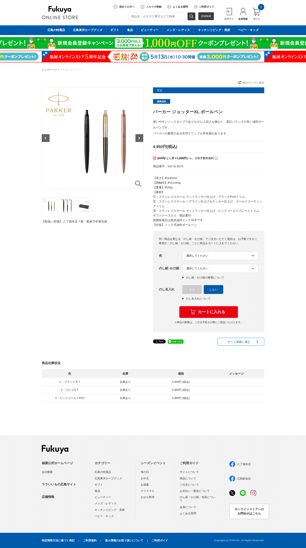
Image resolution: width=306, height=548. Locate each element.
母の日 (145, 472)
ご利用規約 (90, 540)
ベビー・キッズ (104, 516)
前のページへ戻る (253, 82)
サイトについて (189, 472)
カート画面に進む (239, 341)
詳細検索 (206, 16)
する (192, 289)
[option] (92, 138)
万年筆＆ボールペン (71, 69)
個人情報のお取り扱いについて (124, 540)
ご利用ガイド (204, 7)
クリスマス (147, 490)
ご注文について (189, 484)
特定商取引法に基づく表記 (58, 540)
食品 (97, 490)
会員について (188, 507)
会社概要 (47, 472)
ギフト (99, 484)
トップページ (49, 69)
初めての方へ (123, 7)
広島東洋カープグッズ (108, 478)
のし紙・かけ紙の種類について (203, 277)
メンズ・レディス (106, 503)
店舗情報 (48, 496)
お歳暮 (145, 484)
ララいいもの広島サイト (59, 484)
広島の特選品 (103, 472)
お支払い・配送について (195, 490)
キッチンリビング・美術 (110, 509)
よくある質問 (177, 7)
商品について (188, 478)
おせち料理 (147, 497)
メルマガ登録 (150, 7)
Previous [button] (46, 138)
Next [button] (139, 138)
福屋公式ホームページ (57, 463)
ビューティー (103, 497)
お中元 (145, 478)
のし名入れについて (196, 298)
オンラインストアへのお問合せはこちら (249, 511)
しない (213, 289)
